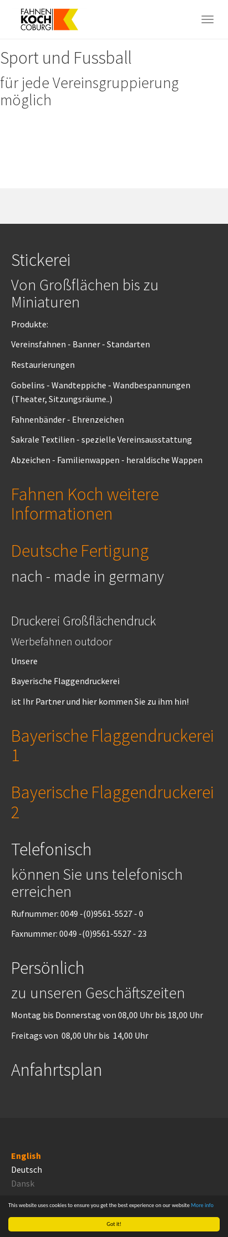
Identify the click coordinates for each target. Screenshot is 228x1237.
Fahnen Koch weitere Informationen (85, 504)
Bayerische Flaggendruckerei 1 (112, 746)
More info (202, 1205)
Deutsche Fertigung (80, 551)
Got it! (114, 1224)
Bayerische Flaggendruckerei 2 (112, 802)
